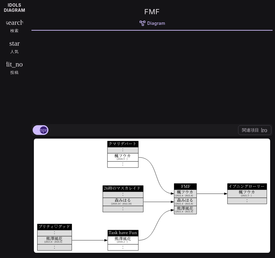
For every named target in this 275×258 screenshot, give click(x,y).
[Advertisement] (152, 76)
